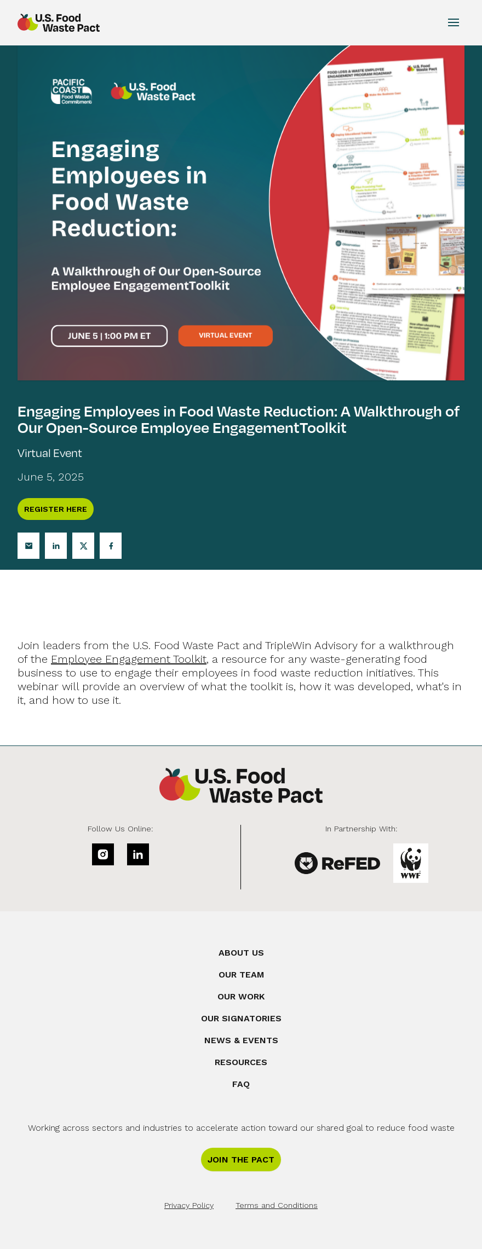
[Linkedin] (56, 546)
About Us (241, 952)
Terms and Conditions (277, 1205)
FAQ (241, 1084)
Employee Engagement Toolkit (128, 659)
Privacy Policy (189, 1205)
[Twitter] (83, 546)
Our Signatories (241, 1018)
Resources (241, 1062)
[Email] (28, 546)
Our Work (241, 996)
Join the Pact (241, 1159)
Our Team (241, 974)
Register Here (55, 509)
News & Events (241, 1040)
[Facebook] (111, 546)
